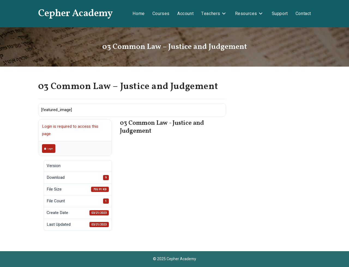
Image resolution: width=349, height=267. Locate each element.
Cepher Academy (75, 13)
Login (48, 148)
